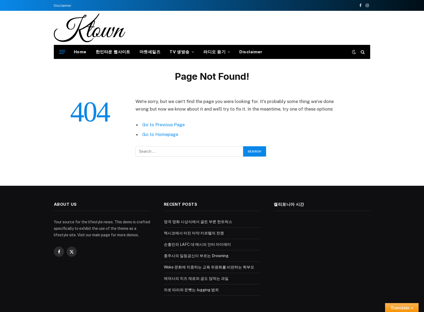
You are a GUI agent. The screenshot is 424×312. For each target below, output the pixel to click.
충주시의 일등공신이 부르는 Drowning (196, 256)
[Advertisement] (271, 27)
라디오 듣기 (214, 51)
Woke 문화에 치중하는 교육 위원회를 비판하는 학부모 (209, 267)
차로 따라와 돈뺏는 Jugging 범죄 (191, 290)
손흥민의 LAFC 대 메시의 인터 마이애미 (197, 244)
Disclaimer (62, 5)
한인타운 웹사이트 (113, 51)
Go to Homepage (160, 134)
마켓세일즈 (150, 51)
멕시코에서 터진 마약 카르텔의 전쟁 (194, 233)
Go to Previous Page (163, 124)
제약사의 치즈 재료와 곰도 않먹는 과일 (196, 278)
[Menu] (62, 52)
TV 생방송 (180, 51)
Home (80, 51)
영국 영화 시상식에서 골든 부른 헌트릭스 (198, 222)
